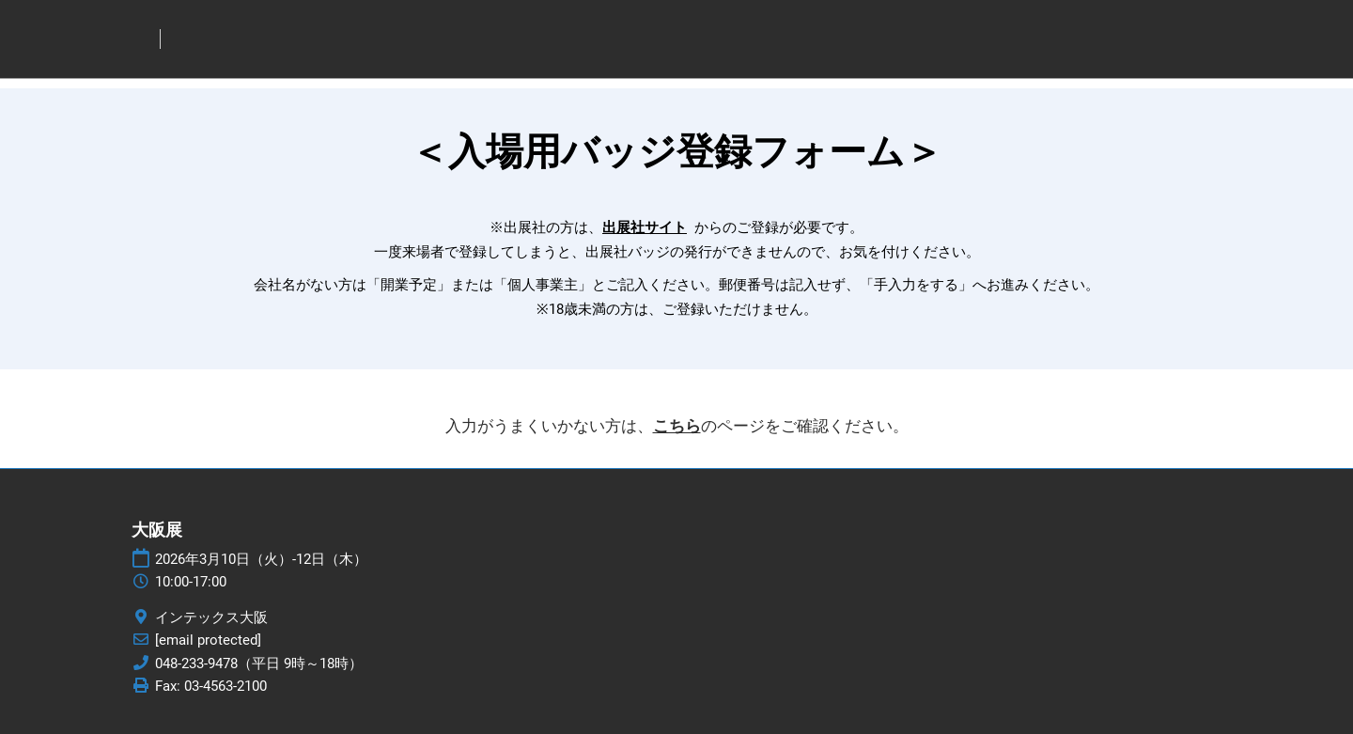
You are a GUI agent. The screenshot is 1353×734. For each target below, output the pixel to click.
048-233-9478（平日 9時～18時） (259, 663)
